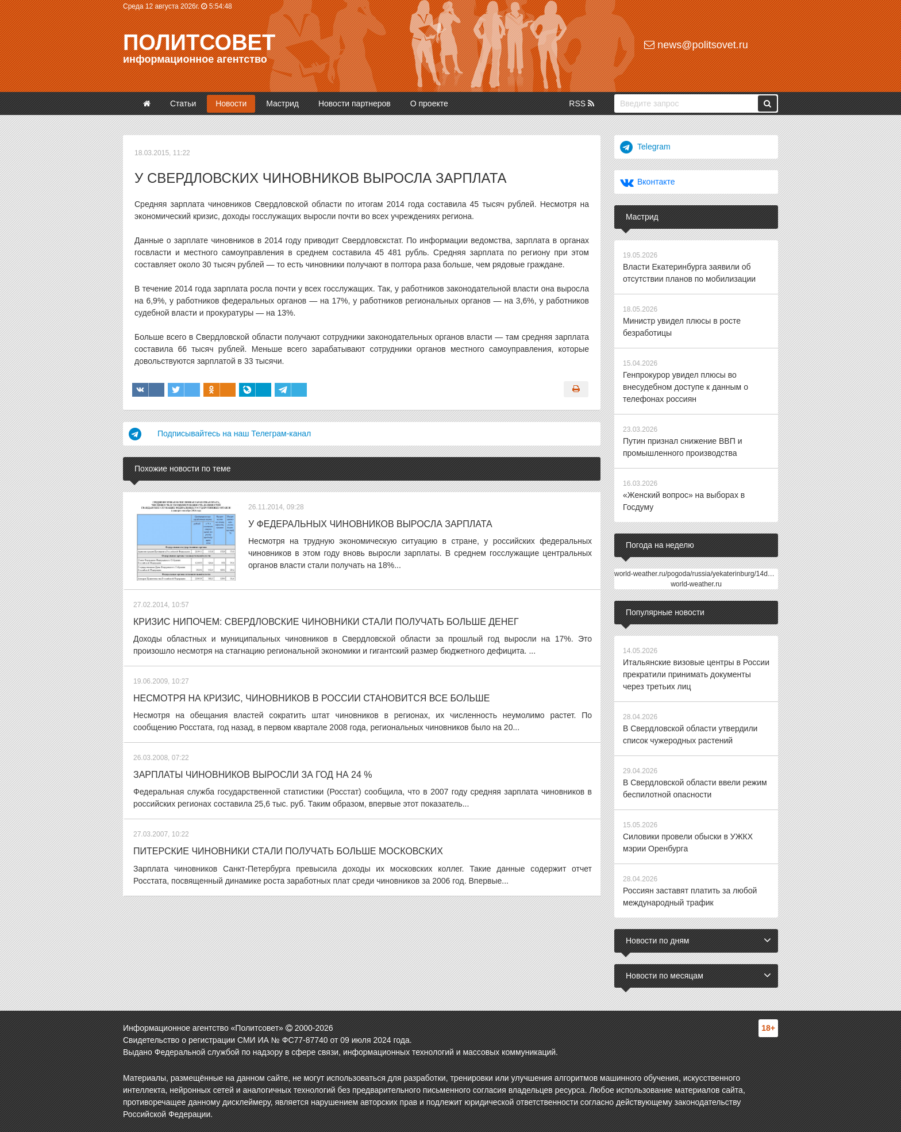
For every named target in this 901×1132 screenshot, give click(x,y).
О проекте (429, 103)
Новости (231, 103)
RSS (581, 103)
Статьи (183, 103)
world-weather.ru (696, 584)
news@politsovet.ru (696, 45)
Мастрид (282, 103)
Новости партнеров (354, 103)
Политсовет (199, 42)
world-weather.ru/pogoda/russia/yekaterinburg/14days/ (697, 574)
